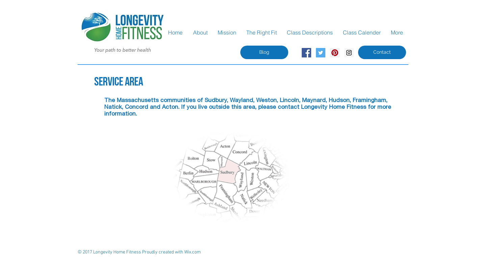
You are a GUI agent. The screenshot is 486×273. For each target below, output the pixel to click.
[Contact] (382, 52)
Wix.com (192, 252)
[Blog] (264, 52)
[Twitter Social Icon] (320, 52)
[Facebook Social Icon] (306, 52)
